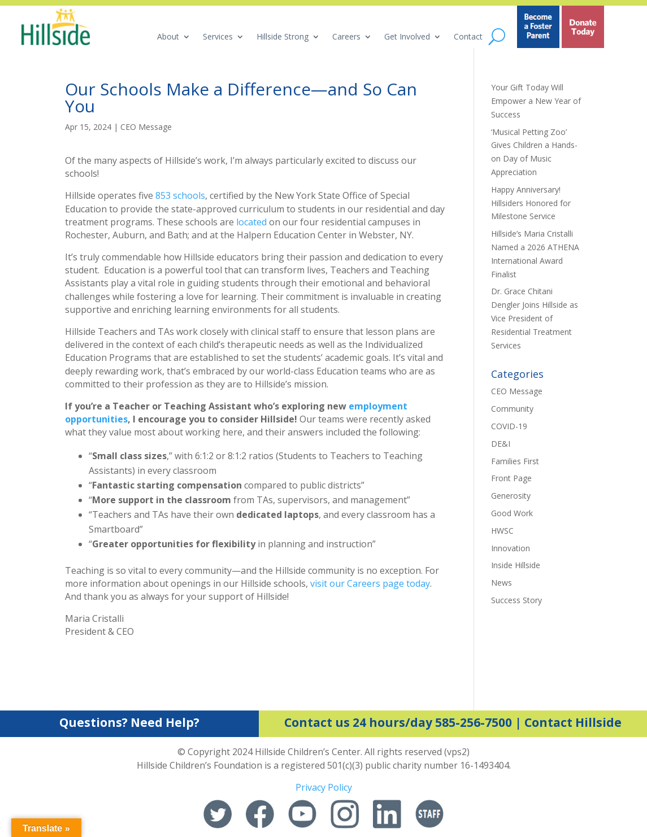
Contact (468, 37)
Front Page (511, 478)
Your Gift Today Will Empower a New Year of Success (536, 101)
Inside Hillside (515, 565)
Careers (346, 37)
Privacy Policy (324, 787)
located (251, 222)
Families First (515, 461)
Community (512, 408)
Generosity (511, 495)
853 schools (180, 195)
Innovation (510, 548)
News (501, 582)
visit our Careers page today (370, 583)
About (168, 37)
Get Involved (407, 37)
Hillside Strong (283, 37)
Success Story (516, 600)
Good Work (512, 513)
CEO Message (146, 126)
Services (218, 37)
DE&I (500, 443)
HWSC (502, 530)
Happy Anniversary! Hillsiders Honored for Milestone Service (531, 203)
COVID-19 (509, 426)
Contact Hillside (573, 722)
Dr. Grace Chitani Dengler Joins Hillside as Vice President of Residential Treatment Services (534, 318)
